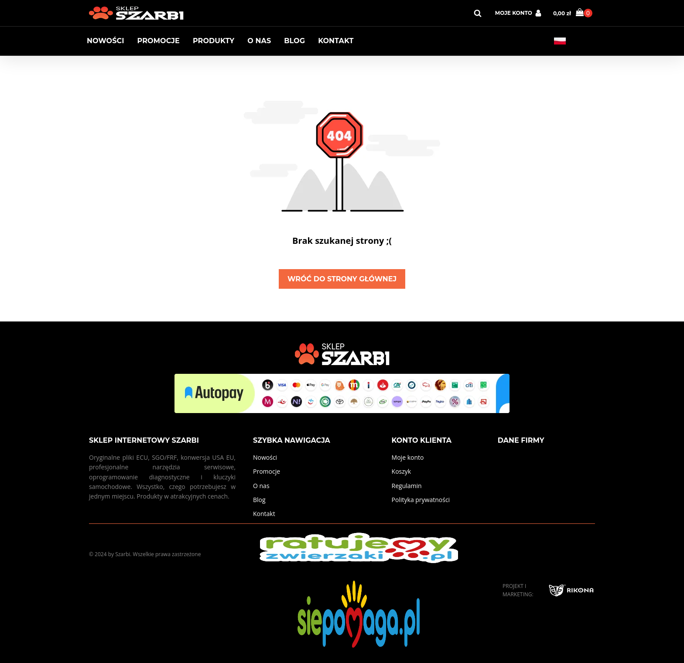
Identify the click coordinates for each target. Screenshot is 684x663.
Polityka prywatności (421, 500)
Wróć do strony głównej (342, 279)
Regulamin (407, 486)
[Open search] (477, 13)
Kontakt (264, 513)
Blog (259, 500)
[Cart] (584, 13)
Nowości (265, 457)
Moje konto (408, 457)
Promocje (266, 471)
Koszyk (401, 471)
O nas (261, 486)
